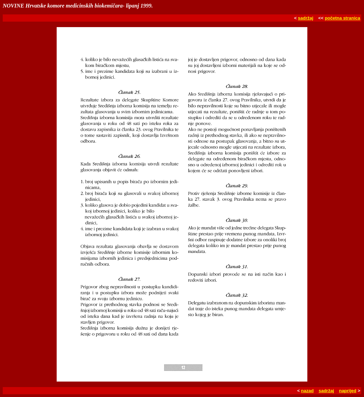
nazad (307, 390)
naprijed (347, 390)
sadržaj (306, 18)
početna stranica (342, 18)
